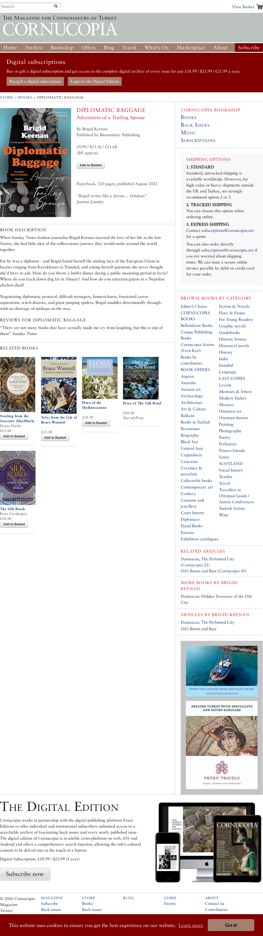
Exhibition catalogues (200, 539)
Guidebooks (229, 332)
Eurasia (187, 532)
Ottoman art (230, 411)
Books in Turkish (195, 422)
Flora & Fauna (232, 312)
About (221, 47)
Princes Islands (232, 450)
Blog (109, 47)
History (226, 352)
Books (25, 97)
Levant (225, 385)
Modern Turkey (233, 398)
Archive (34, 47)
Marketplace (191, 47)
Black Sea (189, 441)
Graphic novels (232, 326)
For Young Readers (236, 319)
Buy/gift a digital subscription (35, 81)
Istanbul (226, 365)
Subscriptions (198, 140)
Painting (226, 424)
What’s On (157, 47)
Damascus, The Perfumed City (208, 558)
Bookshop (62, 47)
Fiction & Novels (234, 306)
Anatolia (188, 382)
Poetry (224, 437)
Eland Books (192, 525)
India (223, 358)
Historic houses (232, 339)
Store (6, 97)
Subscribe (249, 47)
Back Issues (195, 125)
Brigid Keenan (230, 614)
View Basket (243, 6)
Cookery (188, 493)
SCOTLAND (231, 463)
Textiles (225, 476)
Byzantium (190, 428)
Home (10, 47)
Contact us (214, 903)
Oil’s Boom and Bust (199, 570)
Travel (129, 47)
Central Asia (192, 448)
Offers (88, 47)
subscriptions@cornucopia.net (227, 230)
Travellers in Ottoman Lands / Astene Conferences (236, 495)
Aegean (187, 376)
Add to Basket (91, 165)
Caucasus (189, 461)
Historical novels (234, 345)
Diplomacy (190, 519)
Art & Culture (193, 409)
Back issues (51, 909)
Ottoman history (234, 417)
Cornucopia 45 (232, 570)
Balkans (188, 415)
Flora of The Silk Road (142, 403)
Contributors (216, 909)
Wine (223, 515)
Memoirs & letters (235, 391)
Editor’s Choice (194, 306)
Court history (192, 512)
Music (188, 132)
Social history (231, 470)
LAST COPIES (232, 378)
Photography (230, 430)
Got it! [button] (231, 925)
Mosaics (226, 404)
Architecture (192, 402)
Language (227, 371)
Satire (224, 457)
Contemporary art (197, 487)
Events (170, 903)
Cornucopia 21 (195, 564)
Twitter (6, 910)
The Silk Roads (12, 509)
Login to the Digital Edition (95, 81)
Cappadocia (191, 454)
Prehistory (228, 444)
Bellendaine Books (197, 325)
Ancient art (191, 389)
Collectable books (196, 480)
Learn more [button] (191, 925)
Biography (190, 435)
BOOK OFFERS (195, 369)
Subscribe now (25, 873)
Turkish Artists (232, 508)
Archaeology (192, 395)
